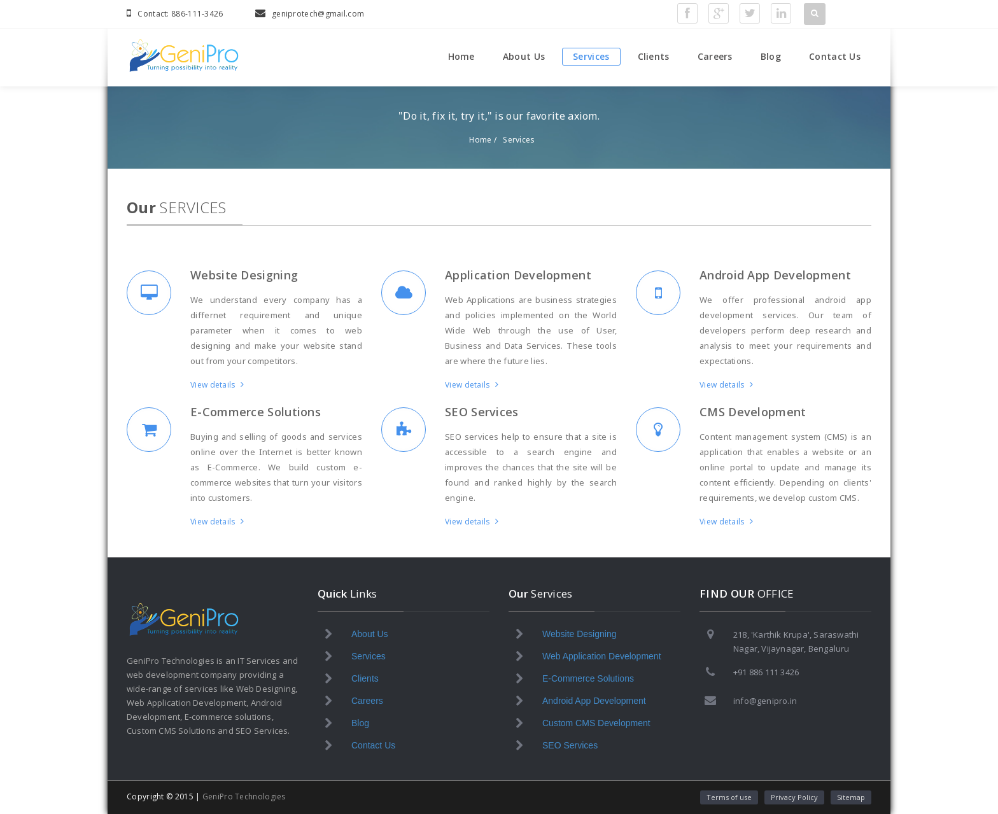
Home (461, 56)
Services (591, 56)
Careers (715, 56)
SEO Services (482, 411)
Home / (482, 140)
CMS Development (752, 411)
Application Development (518, 275)
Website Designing (244, 275)
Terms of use (729, 797)
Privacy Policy (794, 797)
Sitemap (851, 797)
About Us (524, 56)
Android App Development (775, 275)
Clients (654, 56)
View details (217, 384)
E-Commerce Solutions (255, 411)
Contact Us (835, 56)
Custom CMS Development (596, 723)
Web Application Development (601, 656)
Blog (771, 56)
